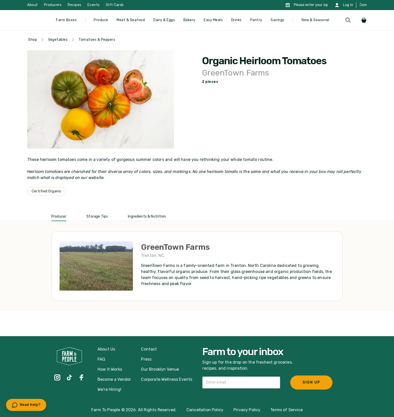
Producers (53, 5)
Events (93, 5)
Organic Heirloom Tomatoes (264, 60)
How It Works (109, 369)
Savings (277, 20)
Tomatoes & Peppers (97, 40)
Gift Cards (115, 5)
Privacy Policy (246, 409)
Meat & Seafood (131, 20)
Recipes (74, 5)
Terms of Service (286, 409)
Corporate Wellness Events (166, 379)
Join (363, 5)
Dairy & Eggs (164, 20)
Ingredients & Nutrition (147, 216)
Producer (58, 216)
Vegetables (58, 40)
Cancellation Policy (204, 409)
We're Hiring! (109, 389)
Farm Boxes (66, 20)
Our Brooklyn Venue (160, 369)
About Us (106, 349)
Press (146, 359)
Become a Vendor (114, 379)
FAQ (101, 359)
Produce (101, 20)
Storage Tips (97, 216)
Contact (149, 349)
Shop (32, 40)
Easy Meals (213, 20)
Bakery (189, 20)
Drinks (236, 20)
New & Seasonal (315, 20)
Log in (348, 5)
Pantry (256, 20)
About (32, 5)
